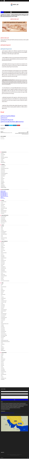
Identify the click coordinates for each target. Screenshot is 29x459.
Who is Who (2, 161)
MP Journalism (2, 264)
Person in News (3, 223)
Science (2, 177)
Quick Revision (2, 344)
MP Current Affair (3, 171)
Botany (2, 229)
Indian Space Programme (4, 234)
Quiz (1, 345)
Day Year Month (3, 306)
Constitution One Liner (3, 301)
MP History (2, 209)
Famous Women (3, 218)
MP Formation (2, 255)
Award (2, 288)
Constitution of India (3, 302)
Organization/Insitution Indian (4, 340)
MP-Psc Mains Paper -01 (4, 193)
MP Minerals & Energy (3, 268)
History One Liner (3, 207)
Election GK (2, 364)
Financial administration (4, 317)
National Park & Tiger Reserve (4, 157)
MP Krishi (11, 406)
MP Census (2, 249)
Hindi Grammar (3, 198)
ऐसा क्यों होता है (2, 182)
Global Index (2, 326)
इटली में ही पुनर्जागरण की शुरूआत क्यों (7, 120)
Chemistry (2, 230)
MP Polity (2, 273)
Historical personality (3, 331)
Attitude (2, 355)
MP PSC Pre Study (3, 191)
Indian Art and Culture (3, 334)
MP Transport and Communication (5, 281)
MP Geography (10, 405)
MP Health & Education (3, 258)
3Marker (2, 284)
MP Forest (2, 254)
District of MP (2, 307)
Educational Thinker (3, 311)
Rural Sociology (3, 176)
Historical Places (3, 204)
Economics (2, 363)
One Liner (2, 339)
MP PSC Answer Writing (3, 272)
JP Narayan (2, 373)
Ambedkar (2, 354)
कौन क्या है (2, 349)
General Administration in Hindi (4, 168)
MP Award (2, 246)
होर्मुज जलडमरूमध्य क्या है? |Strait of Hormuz (7, 413)
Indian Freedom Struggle (4, 208)
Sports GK (2, 180)
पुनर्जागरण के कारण (4, 118)
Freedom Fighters (3, 219)
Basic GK (2, 289)
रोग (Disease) (2, 185)
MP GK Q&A (2, 244)
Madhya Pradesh (3, 192)
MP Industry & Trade (3, 260)
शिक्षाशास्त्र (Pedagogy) (3, 187)
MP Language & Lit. (3, 267)
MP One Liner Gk (3, 172)
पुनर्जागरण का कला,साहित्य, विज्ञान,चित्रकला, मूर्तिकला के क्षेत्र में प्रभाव (12, 122)
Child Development (3, 298)
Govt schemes (3, 369)
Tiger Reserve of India (3, 378)
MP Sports (2, 278)
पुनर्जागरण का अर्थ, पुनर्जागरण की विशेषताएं (8, 116)
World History (10, 17)
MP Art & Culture (3, 245)
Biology (2, 293)
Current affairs (3, 167)
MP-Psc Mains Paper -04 (4, 195)
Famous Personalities (3, 315)
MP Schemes (2, 277)
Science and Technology (4, 238)
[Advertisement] (14, 8)
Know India (2, 156)
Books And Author (3, 359)
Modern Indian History (3, 212)
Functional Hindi (3, 320)
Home (2, 12)
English (2, 312)
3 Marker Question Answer (4, 196)
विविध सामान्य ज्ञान (3, 162)
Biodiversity (2, 226)
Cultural (2, 203)
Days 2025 (2, 153)
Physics (2, 235)
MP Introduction (3, 263)
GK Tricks (2, 321)
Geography (2, 325)
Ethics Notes (2, 365)
